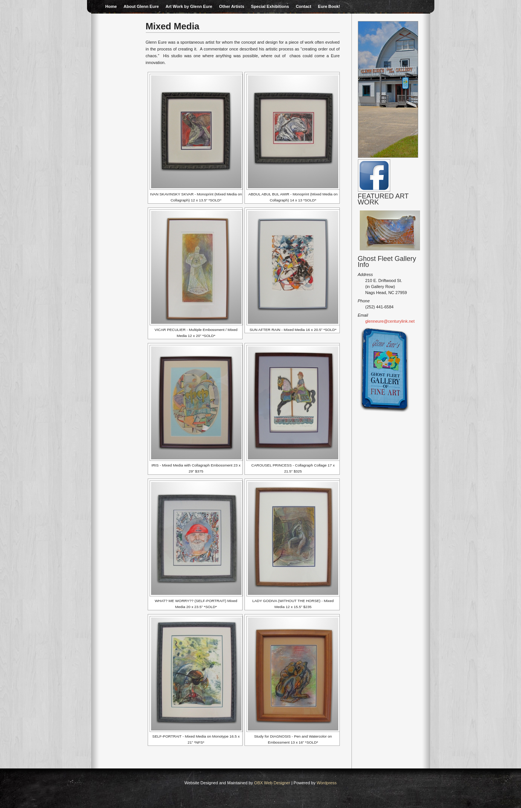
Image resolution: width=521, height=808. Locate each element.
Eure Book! (329, 6)
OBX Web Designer (272, 783)
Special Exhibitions (270, 6)
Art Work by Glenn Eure (189, 6)
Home (111, 6)
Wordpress (327, 783)
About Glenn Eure (141, 6)
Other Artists (231, 6)
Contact (303, 6)
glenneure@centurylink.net (390, 321)
